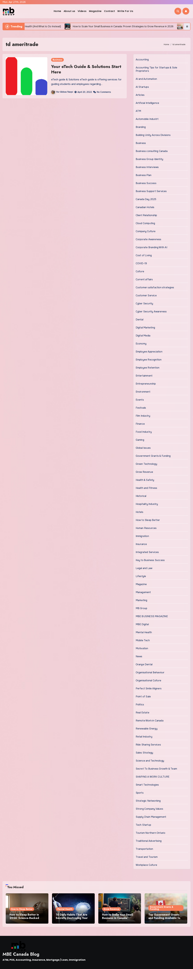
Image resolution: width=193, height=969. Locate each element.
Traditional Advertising (149, 840)
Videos (82, 11)
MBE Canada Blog (21, 954)
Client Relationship (146, 215)
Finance (140, 423)
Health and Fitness (146, 488)
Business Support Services (151, 191)
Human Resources (146, 528)
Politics (140, 704)
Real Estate (142, 712)
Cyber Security (144, 303)
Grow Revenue (144, 472)
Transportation (144, 849)
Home (57, 11)
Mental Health (144, 632)
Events (140, 399)
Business (57, 59)
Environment (143, 391)
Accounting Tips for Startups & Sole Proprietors (156, 69)
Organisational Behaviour (150, 672)
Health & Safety (145, 480)
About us (69, 11)
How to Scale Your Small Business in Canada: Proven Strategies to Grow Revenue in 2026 (119, 919)
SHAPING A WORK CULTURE (152, 776)
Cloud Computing (145, 223)
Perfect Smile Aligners (148, 688)
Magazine (95, 11)
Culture (140, 271)
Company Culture (146, 231)
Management (143, 592)
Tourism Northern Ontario (150, 832)
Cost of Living (144, 255)
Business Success (146, 183)
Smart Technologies (147, 784)
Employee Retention (148, 367)
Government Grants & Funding (153, 455)
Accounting (142, 59)
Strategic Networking (148, 800)
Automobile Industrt (147, 119)
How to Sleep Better (148, 520)
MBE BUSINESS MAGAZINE (152, 616)
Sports (140, 792)
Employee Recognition (149, 359)
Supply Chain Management (151, 816)
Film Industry (143, 415)
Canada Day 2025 (146, 199)
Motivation (142, 648)
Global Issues (143, 447)
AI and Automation (146, 79)
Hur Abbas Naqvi (62, 91)
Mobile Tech (143, 640)
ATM (138, 111)
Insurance (141, 544)
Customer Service (146, 295)
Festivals (141, 407)
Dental (139, 319)
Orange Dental (144, 664)
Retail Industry (144, 736)
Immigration (142, 536)
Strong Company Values (149, 808)
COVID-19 (141, 263)
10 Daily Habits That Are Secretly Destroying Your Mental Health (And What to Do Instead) (72, 919)
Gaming (140, 439)
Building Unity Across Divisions (153, 135)
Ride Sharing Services (148, 744)
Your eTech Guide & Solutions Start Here (86, 69)
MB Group (141, 608)
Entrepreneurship (146, 383)
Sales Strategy (144, 752)
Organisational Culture (148, 680)
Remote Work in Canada (149, 720)
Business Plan (144, 175)
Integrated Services (147, 552)
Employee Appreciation (149, 351)
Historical (141, 496)
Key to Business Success (150, 560)
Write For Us (125, 11)
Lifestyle (141, 576)
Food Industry (144, 431)
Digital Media (143, 335)
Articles (140, 95)
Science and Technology (150, 760)
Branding (141, 127)
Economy (141, 343)
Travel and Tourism (147, 857)
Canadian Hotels (145, 207)
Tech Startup (143, 824)
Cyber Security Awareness (151, 311)
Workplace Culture (146, 865)
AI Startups (142, 87)
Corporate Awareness (148, 239)
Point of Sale (143, 696)
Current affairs (144, 279)
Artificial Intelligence (147, 103)
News (139, 656)
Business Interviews (147, 167)
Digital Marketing (145, 327)
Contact (109, 11)
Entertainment (144, 375)
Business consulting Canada (152, 151)
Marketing (141, 600)
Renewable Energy (146, 728)
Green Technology (146, 464)
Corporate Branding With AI (151, 247)
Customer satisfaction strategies (155, 287)
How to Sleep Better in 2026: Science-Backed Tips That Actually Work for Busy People (25, 919)
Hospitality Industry (147, 504)
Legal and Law (144, 568)
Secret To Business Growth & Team (156, 768)
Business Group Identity (149, 159)
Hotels (139, 512)
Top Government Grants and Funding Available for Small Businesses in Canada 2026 (164, 919)
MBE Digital (142, 624)
